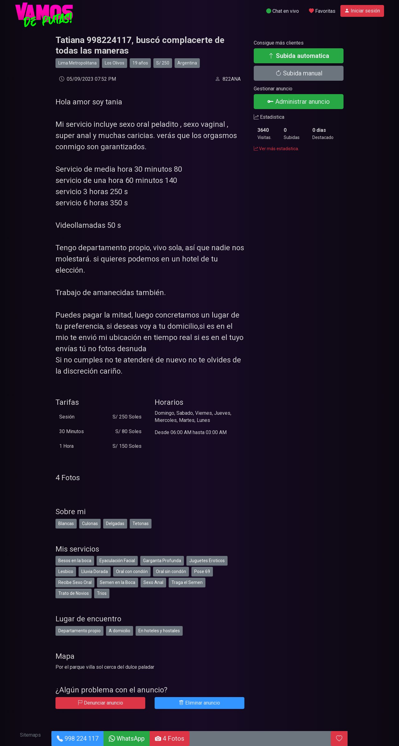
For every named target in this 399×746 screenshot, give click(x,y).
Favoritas (322, 11)
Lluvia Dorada (94, 571)
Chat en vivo (282, 11)
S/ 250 (162, 62)
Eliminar (199, 703)
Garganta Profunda (162, 560)
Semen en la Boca (117, 582)
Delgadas (115, 523)
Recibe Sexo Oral (75, 582)
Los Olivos (114, 62)
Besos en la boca (74, 560)
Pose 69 (202, 571)
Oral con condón (132, 571)
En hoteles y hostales (159, 630)
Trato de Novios (73, 593)
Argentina (187, 62)
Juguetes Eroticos (207, 560)
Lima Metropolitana (77, 62)
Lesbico (65, 571)
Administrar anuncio (298, 101)
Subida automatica (298, 56)
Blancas (66, 523)
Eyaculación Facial (117, 560)
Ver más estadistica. (276, 148)
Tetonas (140, 523)
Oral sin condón (171, 571)
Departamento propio (79, 630)
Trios (102, 593)
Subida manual (298, 73)
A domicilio (119, 630)
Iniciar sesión (362, 11)
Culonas (90, 523)
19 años (140, 62)
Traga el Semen (187, 582)
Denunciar (100, 703)
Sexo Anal (153, 582)
